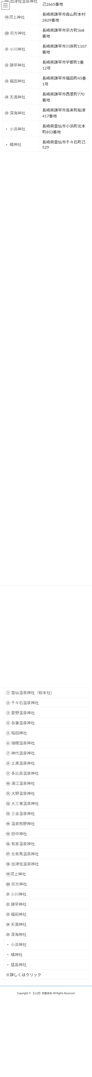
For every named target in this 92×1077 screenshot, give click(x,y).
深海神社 (18, 934)
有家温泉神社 (23, 843)
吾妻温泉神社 (23, 722)
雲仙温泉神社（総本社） (32, 692)
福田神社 (18, 914)
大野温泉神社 (23, 793)
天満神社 (18, 924)
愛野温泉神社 (23, 712)
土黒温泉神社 (23, 763)
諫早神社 (18, 904)
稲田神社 (19, 733)
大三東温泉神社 (25, 803)
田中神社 (19, 833)
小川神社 (18, 894)
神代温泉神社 (23, 753)
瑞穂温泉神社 (23, 743)
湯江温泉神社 (23, 783)
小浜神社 (18, 944)
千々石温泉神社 (25, 702)
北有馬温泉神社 (25, 853)
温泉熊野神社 (23, 823)
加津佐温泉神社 (25, 864)
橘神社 (17, 954)
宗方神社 (19, 884)
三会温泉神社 (23, 813)
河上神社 (18, 874)
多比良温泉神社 (25, 773)
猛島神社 (18, 964)
